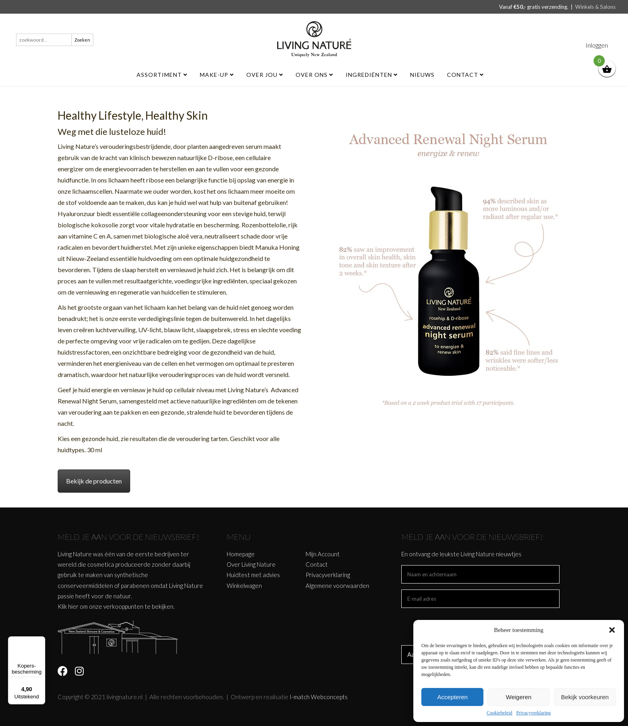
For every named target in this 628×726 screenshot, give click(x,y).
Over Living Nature (251, 564)
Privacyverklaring (533, 713)
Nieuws (422, 74)
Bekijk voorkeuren (585, 697)
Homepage (241, 554)
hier (73, 606)
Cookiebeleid (499, 713)
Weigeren (518, 697)
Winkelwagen (244, 585)
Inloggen (597, 45)
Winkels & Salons (595, 7)
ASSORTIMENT (162, 74)
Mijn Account (323, 554)
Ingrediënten (372, 74)
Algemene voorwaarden (337, 585)
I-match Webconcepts (319, 696)
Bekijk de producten (94, 481)
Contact (465, 74)
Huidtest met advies (253, 574)
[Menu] (40, 641)
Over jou (264, 74)
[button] (612, 630)
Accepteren (452, 697)
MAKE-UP (217, 74)
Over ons (314, 74)
